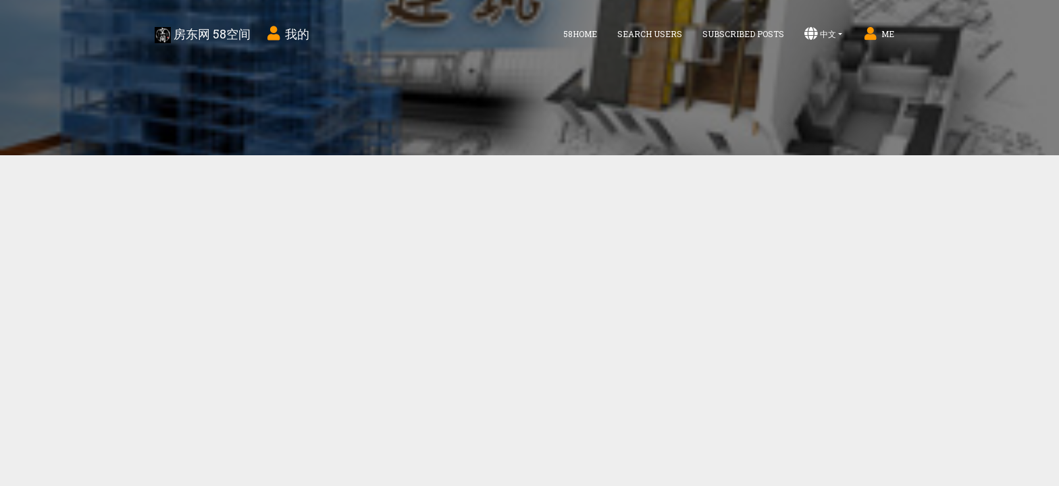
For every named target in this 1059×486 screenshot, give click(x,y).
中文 (820, 33)
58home (580, 33)
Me (878, 33)
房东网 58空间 (203, 34)
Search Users (649, 33)
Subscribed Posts (743, 33)
